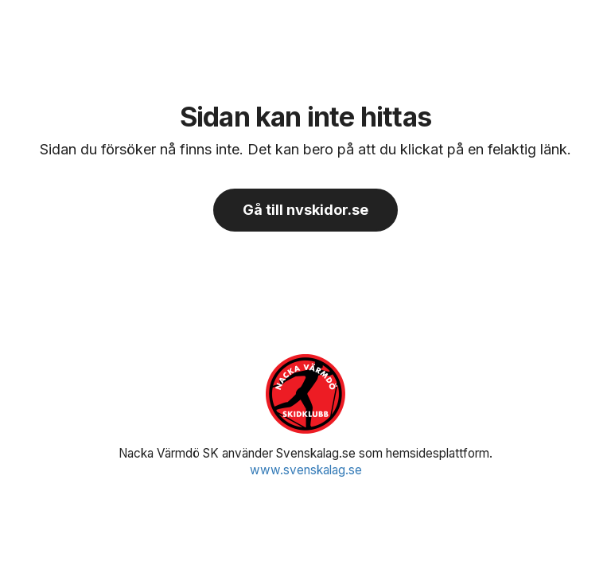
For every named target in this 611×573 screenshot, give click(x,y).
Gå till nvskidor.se (305, 209)
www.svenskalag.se (306, 469)
